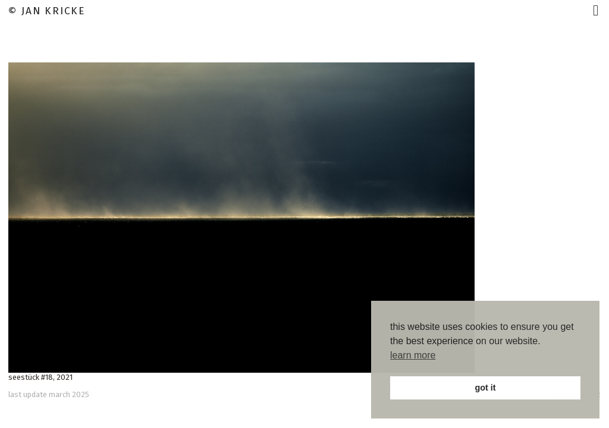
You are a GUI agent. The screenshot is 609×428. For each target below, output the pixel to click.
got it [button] (485, 387)
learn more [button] (412, 355)
